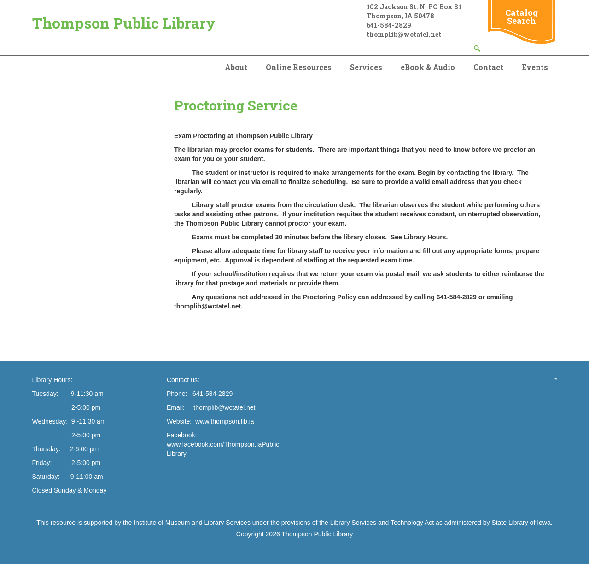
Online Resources (299, 67)
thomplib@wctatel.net (224, 407)
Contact (488, 67)
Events (535, 67)
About (236, 67)
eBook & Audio (428, 67)
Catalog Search (521, 16)
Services (366, 67)
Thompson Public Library (124, 23)
